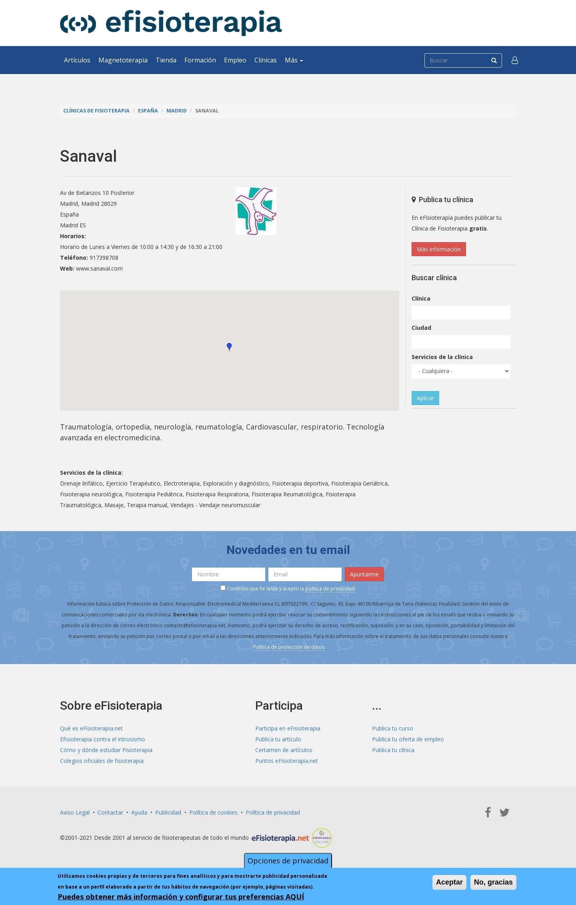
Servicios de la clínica (442, 357)
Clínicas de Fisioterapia (96, 110)
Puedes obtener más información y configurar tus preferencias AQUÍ (181, 896)
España (148, 110)
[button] (515, 60)
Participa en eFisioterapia (287, 728)
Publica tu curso (392, 728)
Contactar (110, 812)
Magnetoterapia (123, 60)
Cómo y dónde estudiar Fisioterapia (106, 750)
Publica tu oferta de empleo (408, 739)
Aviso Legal (75, 812)
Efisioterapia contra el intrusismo (102, 739)
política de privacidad (330, 588)
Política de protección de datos (288, 647)
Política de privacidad (273, 812)
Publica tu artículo (278, 739)
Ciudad (421, 327)
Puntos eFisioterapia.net (286, 761)
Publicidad (168, 812)
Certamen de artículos (283, 750)
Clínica (421, 298)
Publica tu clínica (393, 750)
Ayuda (139, 812)
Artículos (77, 60)
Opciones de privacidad (288, 860)
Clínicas (265, 60)
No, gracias (493, 882)
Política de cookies (213, 812)
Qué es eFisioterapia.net (91, 728)
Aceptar (449, 882)
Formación (200, 60)
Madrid (176, 110)
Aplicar (425, 398)
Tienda (166, 60)
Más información (439, 249)
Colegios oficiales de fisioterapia (102, 761)
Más (294, 60)
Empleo (235, 60)
